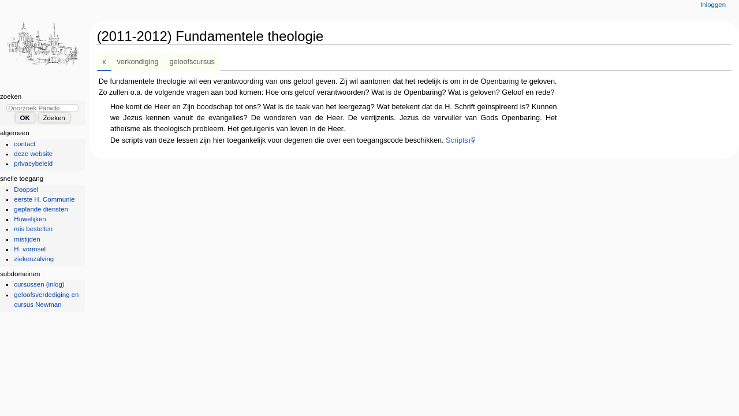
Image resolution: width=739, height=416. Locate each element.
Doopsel (26, 189)
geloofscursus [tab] (192, 62)
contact (24, 143)
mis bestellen (33, 228)
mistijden (27, 239)
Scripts (457, 140)
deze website (33, 153)
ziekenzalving (34, 258)
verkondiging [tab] (138, 62)
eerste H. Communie (44, 199)
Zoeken (10, 96)
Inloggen (713, 4)
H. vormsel (30, 249)
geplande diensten (41, 209)
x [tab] (104, 62)
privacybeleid (33, 163)
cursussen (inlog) (39, 284)
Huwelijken (30, 219)
